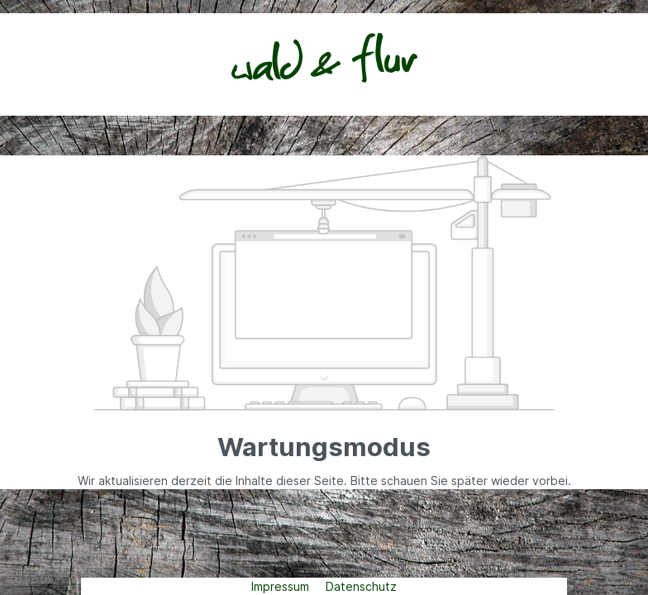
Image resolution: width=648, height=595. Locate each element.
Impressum (281, 586)
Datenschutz (361, 586)
